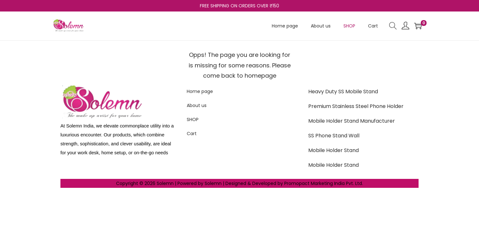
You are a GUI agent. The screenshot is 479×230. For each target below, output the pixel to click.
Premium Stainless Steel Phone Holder (356, 106)
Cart (192, 133)
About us (197, 105)
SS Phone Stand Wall (333, 135)
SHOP (193, 119)
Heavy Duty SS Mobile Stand (343, 91)
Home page (200, 91)
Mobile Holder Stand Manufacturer (351, 121)
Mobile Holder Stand (333, 150)
